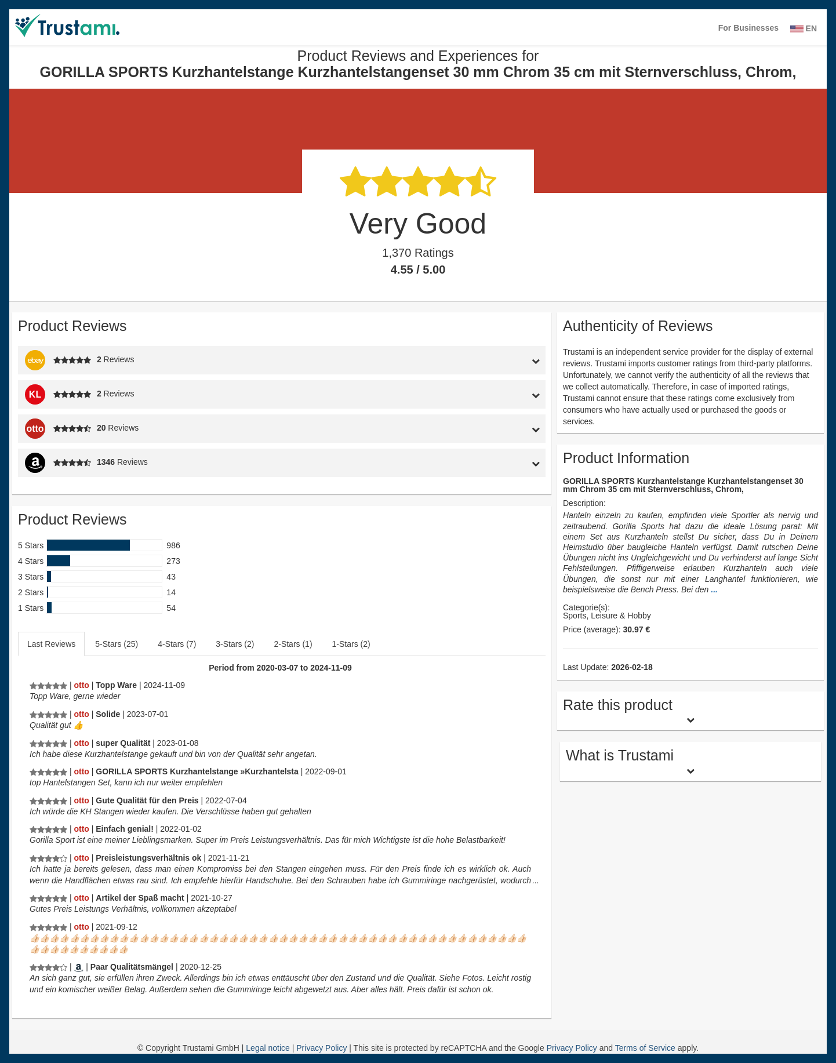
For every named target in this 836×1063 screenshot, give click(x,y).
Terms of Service (645, 1048)
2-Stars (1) (293, 644)
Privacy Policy (322, 1048)
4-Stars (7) (177, 644)
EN (803, 28)
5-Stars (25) (116, 644)
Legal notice (269, 1048)
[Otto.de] (81, 685)
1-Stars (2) (351, 644)
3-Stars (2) (235, 644)
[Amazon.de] (78, 966)
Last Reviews (51, 644)
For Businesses (748, 27)
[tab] (477, 360)
